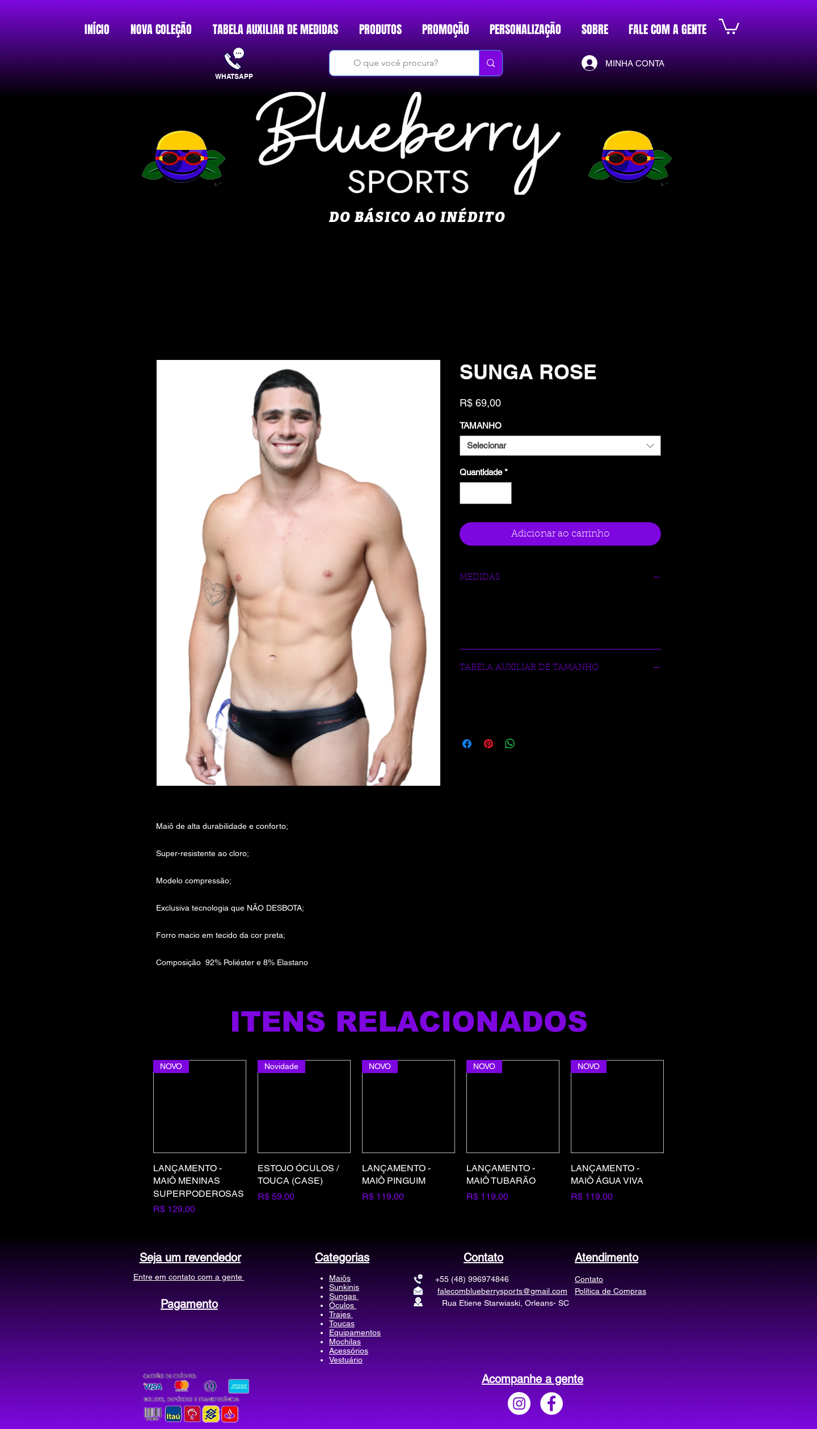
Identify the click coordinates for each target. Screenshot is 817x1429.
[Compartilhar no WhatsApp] (510, 744)
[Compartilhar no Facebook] (467, 744)
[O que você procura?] (395, 63)
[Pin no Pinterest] (488, 744)
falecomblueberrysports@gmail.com (502, 1291)
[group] (408, 1138)
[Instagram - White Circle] (519, 1403)
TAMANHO (481, 425)
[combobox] (560, 445)
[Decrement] (469, 493)
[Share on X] (531, 744)
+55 (424, 1279)
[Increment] (503, 493)
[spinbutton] (486, 493)
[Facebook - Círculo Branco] (551, 1403)
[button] (729, 25)
